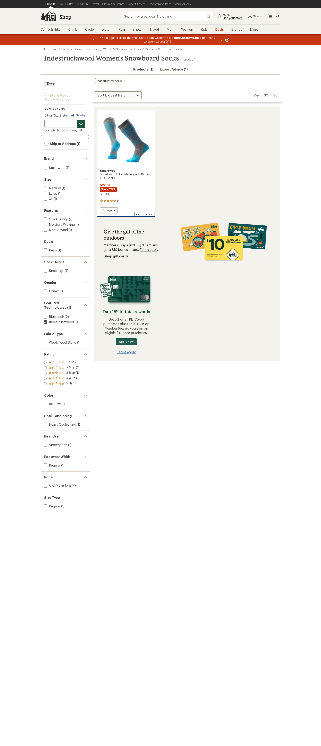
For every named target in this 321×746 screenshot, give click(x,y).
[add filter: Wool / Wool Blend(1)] (59, 342)
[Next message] (221, 39)
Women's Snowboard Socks (163, 49)
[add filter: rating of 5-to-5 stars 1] (61, 362)
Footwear (50, 49)
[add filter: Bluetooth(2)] (53, 317)
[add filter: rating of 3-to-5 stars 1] (61, 373)
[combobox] (167, 16)
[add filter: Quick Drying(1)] (55, 219)
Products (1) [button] (143, 69)
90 (275, 95)
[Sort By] (118, 95)
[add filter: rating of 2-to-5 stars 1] (61, 378)
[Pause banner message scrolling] (227, 39)
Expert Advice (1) (174, 69)
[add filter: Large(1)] (50, 193)
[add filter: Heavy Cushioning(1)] (59, 424)
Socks (65, 49)
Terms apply (149, 249)
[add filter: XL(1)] (48, 199)
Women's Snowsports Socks (122, 49)
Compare (110, 210)
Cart (273, 16)
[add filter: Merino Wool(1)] (55, 230)
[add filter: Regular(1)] (51, 465)
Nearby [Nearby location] (77, 115)
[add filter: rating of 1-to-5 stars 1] (61, 383)
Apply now (126, 341)
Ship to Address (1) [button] (62, 144)
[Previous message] (93, 39)
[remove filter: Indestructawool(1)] (58, 322)
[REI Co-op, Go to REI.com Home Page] (48, 16)
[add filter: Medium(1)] (52, 188)
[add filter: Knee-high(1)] (53, 271)
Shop (65, 17)
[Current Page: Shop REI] (51, 4)
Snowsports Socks (86, 49)
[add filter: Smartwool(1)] (54, 167)
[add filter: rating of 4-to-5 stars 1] (61, 367)
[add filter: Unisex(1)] (51, 291)
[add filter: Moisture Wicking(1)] (59, 224)
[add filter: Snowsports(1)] (55, 445)
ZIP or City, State (55, 115)
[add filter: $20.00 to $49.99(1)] (59, 486)
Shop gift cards (116, 256)
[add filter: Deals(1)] (50, 250)
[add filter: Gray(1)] (52, 404)
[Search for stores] (81, 124)
